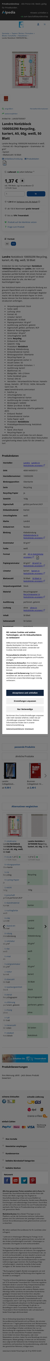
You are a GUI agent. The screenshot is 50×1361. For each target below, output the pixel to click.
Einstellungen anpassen (25, 701)
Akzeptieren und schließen (25, 693)
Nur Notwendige (25, 709)
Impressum (29, 729)
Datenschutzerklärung (15, 729)
